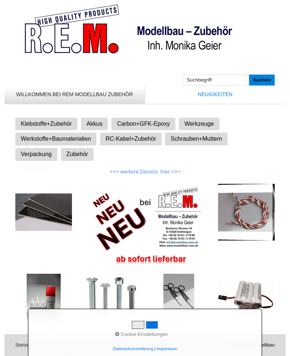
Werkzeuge (199, 124)
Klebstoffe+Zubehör (46, 124)
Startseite (24, 345)
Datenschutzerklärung (133, 348)
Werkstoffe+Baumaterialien (56, 139)
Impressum (167, 348)
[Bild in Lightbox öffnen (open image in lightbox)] (43, 212)
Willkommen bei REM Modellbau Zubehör (74, 94)
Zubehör (77, 154)
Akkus (95, 124)
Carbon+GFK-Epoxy (143, 124)
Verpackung (36, 154)
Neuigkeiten (215, 94)
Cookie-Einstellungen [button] (141, 334)
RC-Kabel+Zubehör (131, 139)
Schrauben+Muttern (196, 139)
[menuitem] (74, 95)
